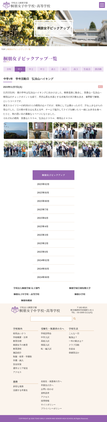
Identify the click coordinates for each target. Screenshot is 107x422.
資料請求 (45, 393)
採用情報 (45, 401)
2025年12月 (43, 184)
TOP (3, 49)
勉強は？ (73, 337)
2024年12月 (43, 260)
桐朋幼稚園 (26, 300)
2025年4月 (42, 226)
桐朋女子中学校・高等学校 (26, 294)
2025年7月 (42, 209)
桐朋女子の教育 (20, 345)
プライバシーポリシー (51, 408)
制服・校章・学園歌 (22, 356)
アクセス (17, 372)
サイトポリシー (48, 404)
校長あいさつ (19, 333)
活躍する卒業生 (20, 390)
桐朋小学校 (80, 294)
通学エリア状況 (20, 368)
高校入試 (45, 341)
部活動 (98, 69)
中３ (42, 69)
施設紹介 (17, 352)
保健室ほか (74, 352)
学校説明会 (46, 333)
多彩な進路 (18, 386)
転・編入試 (46, 349)
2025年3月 (42, 234)
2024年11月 (43, 268)
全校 (9, 69)
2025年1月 (42, 251)
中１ (20, 69)
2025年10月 (43, 201)
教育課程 (17, 349)
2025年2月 (42, 243)
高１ (53, 69)
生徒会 (87, 69)
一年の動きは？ (76, 341)
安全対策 (17, 364)
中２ (31, 69)
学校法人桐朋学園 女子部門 (26, 287)
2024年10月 (43, 277)
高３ (76, 69)
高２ (64, 69)
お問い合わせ (47, 389)
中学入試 (45, 337)
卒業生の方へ (47, 385)
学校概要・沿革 (20, 337)
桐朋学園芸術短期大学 (80, 287)
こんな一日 (74, 333)
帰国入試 (45, 345)
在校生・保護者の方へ (51, 381)
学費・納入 (18, 360)
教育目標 (17, 341)
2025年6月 (42, 217)
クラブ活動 (74, 345)
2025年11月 (43, 192)
